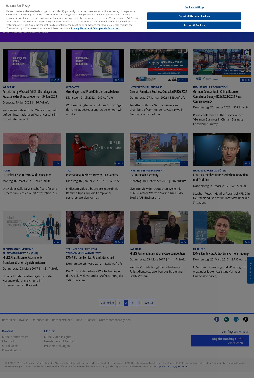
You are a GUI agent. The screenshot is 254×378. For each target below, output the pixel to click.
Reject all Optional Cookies (194, 13)
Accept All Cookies (194, 22)
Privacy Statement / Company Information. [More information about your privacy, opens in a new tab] (95, 26)
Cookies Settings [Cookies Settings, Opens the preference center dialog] (194, 4)
